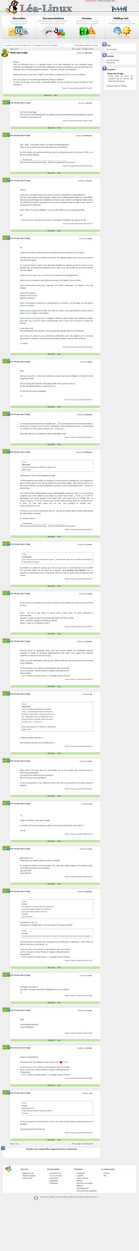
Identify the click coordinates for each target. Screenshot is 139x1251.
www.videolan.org (27, 311)
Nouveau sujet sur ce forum (116, 86)
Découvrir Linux (55, 1173)
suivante (95, 45)
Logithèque (54, 1181)
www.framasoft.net (27, 275)
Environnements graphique (87, 1191)
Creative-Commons (91, 1197)
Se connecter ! (111, 49)
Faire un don (27, 1178)
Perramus (89, 544)
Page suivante (88, 49)
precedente (87, 45)
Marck (90, 362)
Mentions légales (29, 1176)
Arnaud (89, 594)
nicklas (89, 238)
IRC (105, 1176)
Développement (82, 1188)
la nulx (90, 761)
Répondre (47, 95)
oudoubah (88, 641)
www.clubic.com (26, 328)
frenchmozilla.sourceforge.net (31, 318)
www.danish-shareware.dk (30, 285)
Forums (106, 1173)
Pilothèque (54, 1183)
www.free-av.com (26, 280)
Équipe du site (28, 1173)
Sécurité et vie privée (84, 1183)
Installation (81, 1173)
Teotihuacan (88, 135)
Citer (55, 95)
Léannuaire (54, 1178)
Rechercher (110, 63)
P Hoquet (89, 1010)
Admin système (82, 1178)
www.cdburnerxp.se (27, 293)
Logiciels (80, 1176)
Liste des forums (112, 60)
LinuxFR (100, 1)
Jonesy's (89, 181)
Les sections (8, 45)
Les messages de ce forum (40, 45)
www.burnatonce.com (28, 296)
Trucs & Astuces (56, 1176)
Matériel (80, 1186)
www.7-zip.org (25, 303)
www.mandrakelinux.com (29, 506)
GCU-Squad (107, 1)
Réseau (79, 1181)
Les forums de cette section (22, 45)
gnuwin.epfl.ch (68, 384)
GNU (113, 1)
